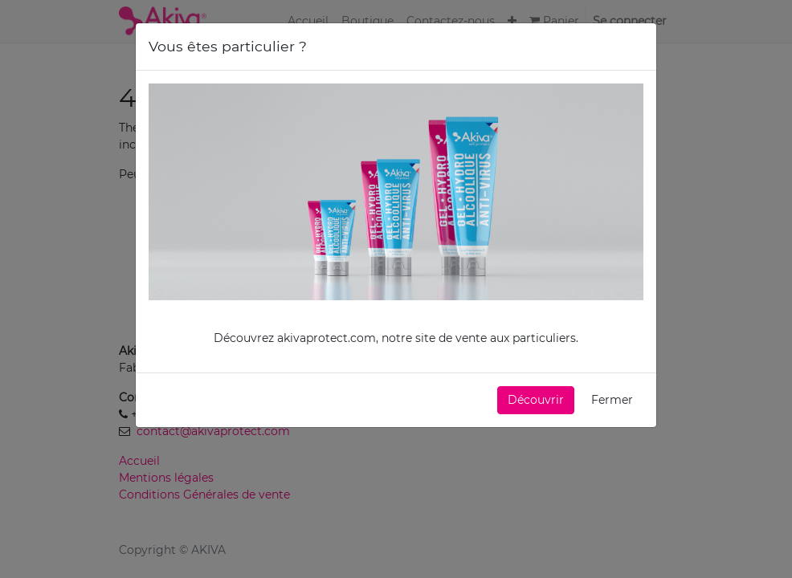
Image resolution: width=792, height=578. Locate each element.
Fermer (612, 399)
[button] (535, 399)
